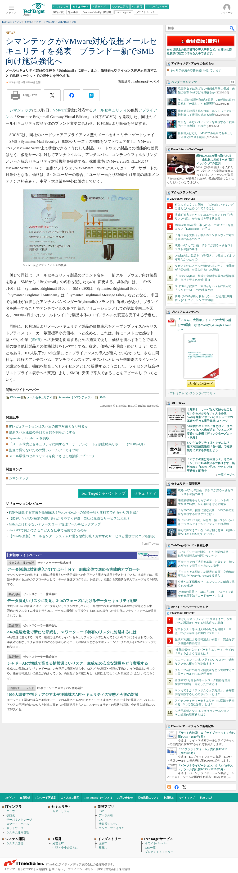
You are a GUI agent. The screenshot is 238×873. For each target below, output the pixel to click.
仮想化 (10, 815)
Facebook (177, 787)
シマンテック (20, 110)
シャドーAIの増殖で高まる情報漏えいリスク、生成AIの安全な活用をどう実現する (77, 663)
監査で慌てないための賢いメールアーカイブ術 (44, 450)
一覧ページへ (226, 474)
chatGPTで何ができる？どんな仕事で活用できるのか (48, 530)
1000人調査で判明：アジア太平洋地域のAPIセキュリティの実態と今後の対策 (73, 695)
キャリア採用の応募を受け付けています (195, 70)
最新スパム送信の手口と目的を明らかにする (42, 432)
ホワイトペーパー (156, 843)
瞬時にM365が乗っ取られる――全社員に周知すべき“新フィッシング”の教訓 (215, 159)
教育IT (103, 847)
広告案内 (41, 869)
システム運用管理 (17, 832)
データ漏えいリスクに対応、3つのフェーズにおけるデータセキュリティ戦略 (72, 601)
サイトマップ (187, 797)
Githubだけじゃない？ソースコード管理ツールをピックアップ (55, 524)
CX (101, 819)
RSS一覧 (150, 847)
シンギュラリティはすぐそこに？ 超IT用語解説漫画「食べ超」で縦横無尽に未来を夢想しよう (210, 446)
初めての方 (206, 797)
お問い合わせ (125, 797)
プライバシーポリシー (82, 869)
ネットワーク (14, 828)
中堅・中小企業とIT (65, 847)
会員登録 (25, 797)
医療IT (103, 843)
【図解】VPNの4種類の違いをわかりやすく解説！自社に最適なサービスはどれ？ (69, 518)
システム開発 (14, 843)
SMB (36, 340)
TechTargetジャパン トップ (103, 493)
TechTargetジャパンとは (98, 797)
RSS (169, 787)
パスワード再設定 (45, 797)
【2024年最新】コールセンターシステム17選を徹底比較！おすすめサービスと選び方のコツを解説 (82, 536)
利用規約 (169, 797)
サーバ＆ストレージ (19, 819)
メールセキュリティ (110, 110)
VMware (60, 110)
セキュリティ (145, 493)
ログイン (9, 797)
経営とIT (58, 843)
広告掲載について (148, 797)
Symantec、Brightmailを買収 (29, 438)
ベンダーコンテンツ (184, 82)
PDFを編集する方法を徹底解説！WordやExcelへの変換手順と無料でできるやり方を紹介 (74, 512)
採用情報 (124, 869)
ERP (101, 811)
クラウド (12, 811)
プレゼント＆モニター (159, 852)
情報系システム (109, 824)
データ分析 (106, 815)
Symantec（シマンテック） (75, 397)
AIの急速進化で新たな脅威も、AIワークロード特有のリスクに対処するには (72, 632)
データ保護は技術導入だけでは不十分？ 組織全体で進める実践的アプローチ (73, 569)
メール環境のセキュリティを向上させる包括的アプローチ (52, 456)
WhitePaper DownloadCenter (148, 556)
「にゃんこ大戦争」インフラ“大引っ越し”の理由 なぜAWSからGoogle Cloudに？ (204, 325)
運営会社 (111, 869)
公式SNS (27, 869)
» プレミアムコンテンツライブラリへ (192, 393)
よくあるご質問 (70, 797)
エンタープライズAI (112, 828)
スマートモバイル (17, 824)
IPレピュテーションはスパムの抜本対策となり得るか (48, 426)
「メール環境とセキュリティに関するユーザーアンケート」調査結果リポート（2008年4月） (78, 444)
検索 (232, 28)
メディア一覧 (12, 869)
